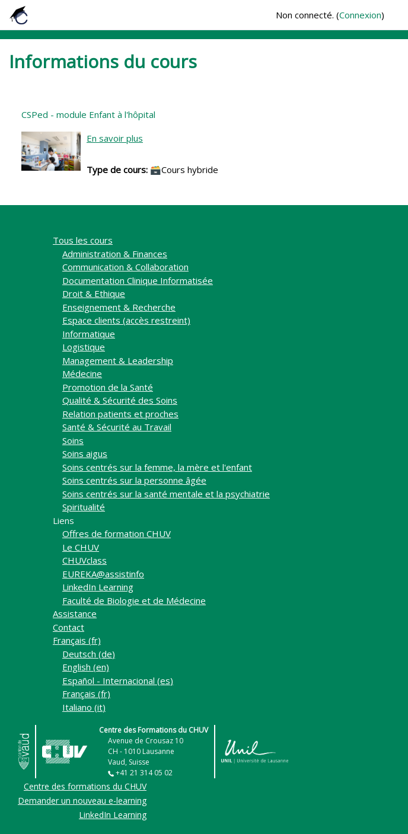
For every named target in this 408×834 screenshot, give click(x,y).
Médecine (82, 373)
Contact (68, 627)
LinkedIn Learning (97, 587)
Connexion (360, 15)
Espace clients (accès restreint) (126, 320)
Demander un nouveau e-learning (82, 800)
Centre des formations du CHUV (85, 786)
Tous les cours (83, 240)
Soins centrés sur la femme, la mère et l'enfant (157, 467)
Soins (73, 440)
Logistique (83, 347)
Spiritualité (83, 507)
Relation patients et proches (120, 414)
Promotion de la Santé (107, 387)
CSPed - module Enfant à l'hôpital (88, 114)
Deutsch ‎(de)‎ (88, 654)
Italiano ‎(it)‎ (84, 707)
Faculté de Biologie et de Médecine (134, 600)
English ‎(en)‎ (85, 667)
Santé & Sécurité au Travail (116, 427)
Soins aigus (84, 453)
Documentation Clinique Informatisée (137, 280)
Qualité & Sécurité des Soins (119, 400)
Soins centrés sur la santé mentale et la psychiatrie (166, 494)
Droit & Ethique (93, 293)
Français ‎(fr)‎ (77, 640)
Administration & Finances (114, 254)
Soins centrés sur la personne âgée (134, 480)
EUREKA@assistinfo (103, 574)
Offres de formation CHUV (116, 533)
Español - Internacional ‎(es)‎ (117, 680)
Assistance (75, 613)
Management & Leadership (117, 360)
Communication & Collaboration (125, 267)
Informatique (88, 334)
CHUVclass (84, 560)
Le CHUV (80, 547)
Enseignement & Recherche (119, 307)
